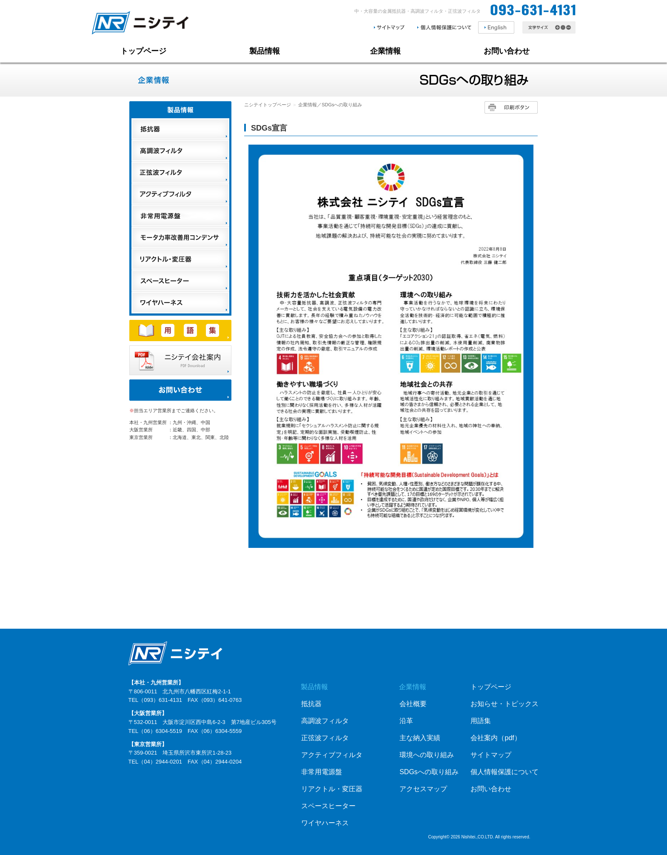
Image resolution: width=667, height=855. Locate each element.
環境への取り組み (426, 754)
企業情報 (385, 51)
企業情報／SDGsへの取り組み (330, 104)
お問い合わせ (507, 51)
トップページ (143, 51)
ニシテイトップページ (267, 104)
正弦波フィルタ (325, 737)
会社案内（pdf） (495, 737)
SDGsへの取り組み (429, 771)
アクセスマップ (423, 788)
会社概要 (413, 703)
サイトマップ (490, 754)
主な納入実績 (419, 737)
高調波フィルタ (325, 720)
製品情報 (264, 51)
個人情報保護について (504, 771)
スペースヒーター (328, 805)
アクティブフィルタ (331, 754)
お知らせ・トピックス (504, 703)
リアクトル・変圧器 (331, 788)
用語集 (480, 720)
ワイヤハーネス (325, 822)
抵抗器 (311, 703)
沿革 (406, 720)
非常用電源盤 (321, 771)
